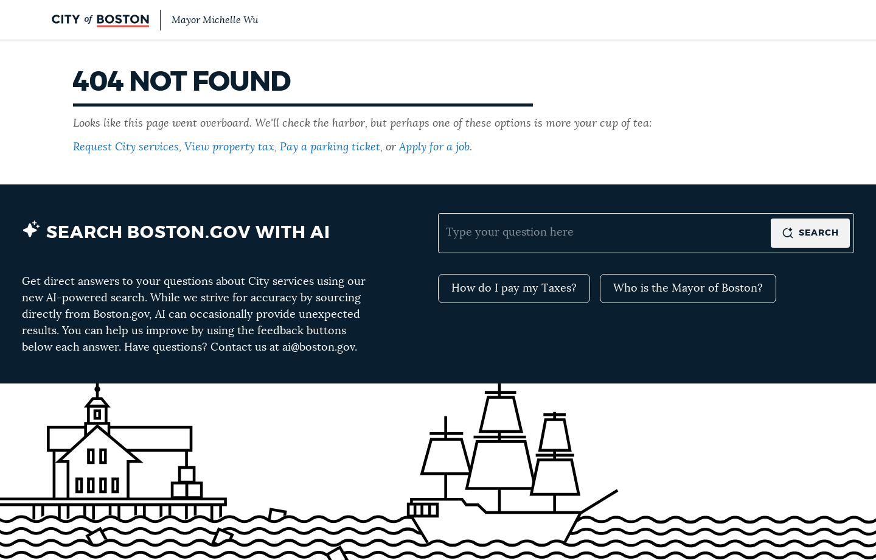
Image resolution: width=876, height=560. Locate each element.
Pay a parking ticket (330, 147)
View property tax (229, 147)
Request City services (126, 147)
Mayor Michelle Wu (215, 20)
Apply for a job (434, 147)
